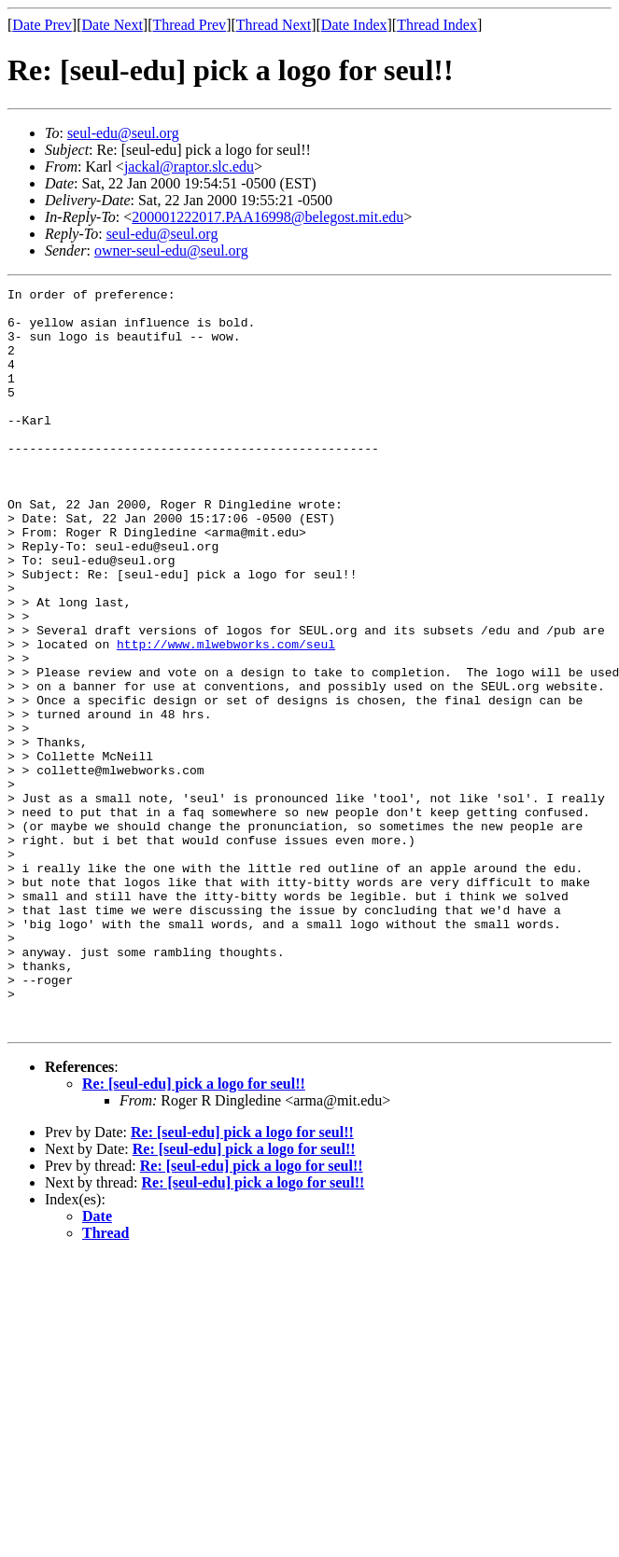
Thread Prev (189, 25)
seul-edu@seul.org (123, 133)
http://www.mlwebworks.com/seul (226, 716)
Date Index (354, 25)
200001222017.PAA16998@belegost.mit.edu (267, 217)
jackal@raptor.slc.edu (189, 166)
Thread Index (437, 25)
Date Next (112, 25)
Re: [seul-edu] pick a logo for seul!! (193, 1232)
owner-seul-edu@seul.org (171, 250)
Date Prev (42, 25)
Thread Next (273, 25)
